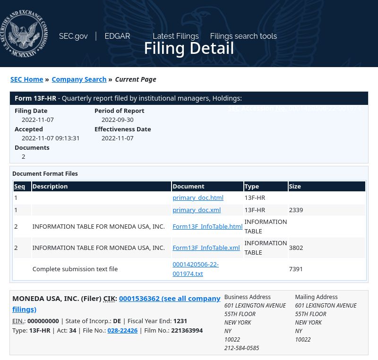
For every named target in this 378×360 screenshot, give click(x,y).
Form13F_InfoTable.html (207, 226)
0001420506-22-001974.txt (195, 269)
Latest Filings (175, 36)
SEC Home (26, 79)
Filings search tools (243, 36)
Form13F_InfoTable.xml (206, 247)
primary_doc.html (197, 197)
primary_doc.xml (196, 210)
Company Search (79, 79)
